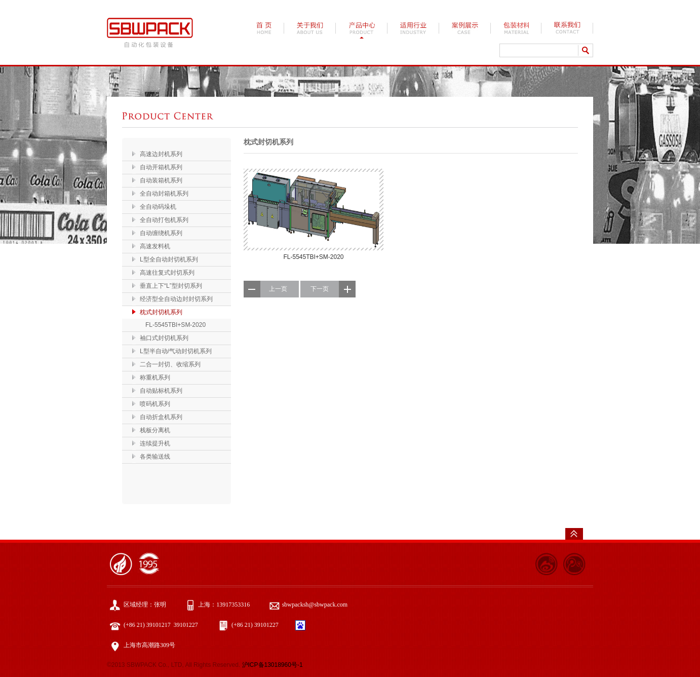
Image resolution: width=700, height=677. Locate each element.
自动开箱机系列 (161, 167)
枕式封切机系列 (161, 312)
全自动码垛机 (158, 206)
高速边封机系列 (161, 154)
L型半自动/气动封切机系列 (176, 351)
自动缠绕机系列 (161, 233)
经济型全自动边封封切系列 (176, 299)
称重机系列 (155, 377)
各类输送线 (155, 456)
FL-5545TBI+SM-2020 (175, 324)
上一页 (278, 288)
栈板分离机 (155, 430)
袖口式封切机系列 (164, 338)
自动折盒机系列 (161, 417)
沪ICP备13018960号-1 (272, 664)
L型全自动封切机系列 (169, 259)
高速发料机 (155, 246)
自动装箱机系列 (161, 180)
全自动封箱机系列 (164, 193)
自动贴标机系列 (161, 390)
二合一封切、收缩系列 (170, 364)
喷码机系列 (155, 403)
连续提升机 (155, 443)
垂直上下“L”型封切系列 (171, 285)
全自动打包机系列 (164, 219)
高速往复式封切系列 (167, 272)
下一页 (319, 288)
